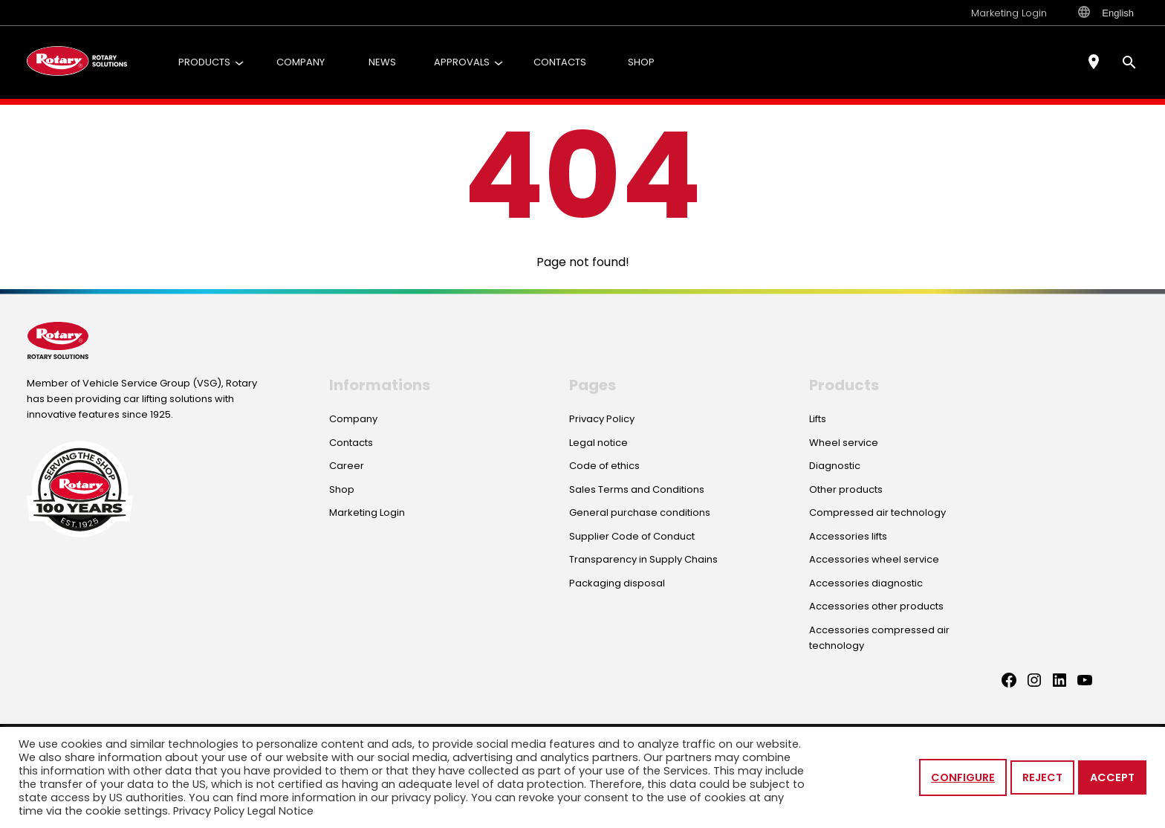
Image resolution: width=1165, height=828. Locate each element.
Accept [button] (1112, 777)
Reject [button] (1042, 777)
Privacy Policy (208, 810)
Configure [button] (963, 777)
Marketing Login (1009, 13)
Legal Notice (280, 810)
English (1106, 12)
